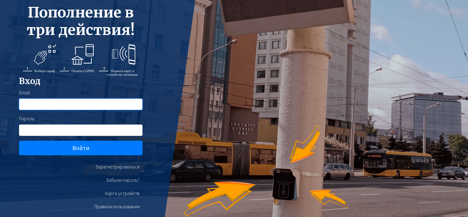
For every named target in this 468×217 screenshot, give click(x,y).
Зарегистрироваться (117, 167)
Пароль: (27, 118)
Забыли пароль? (123, 180)
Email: (25, 93)
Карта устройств (122, 193)
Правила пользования (117, 206)
